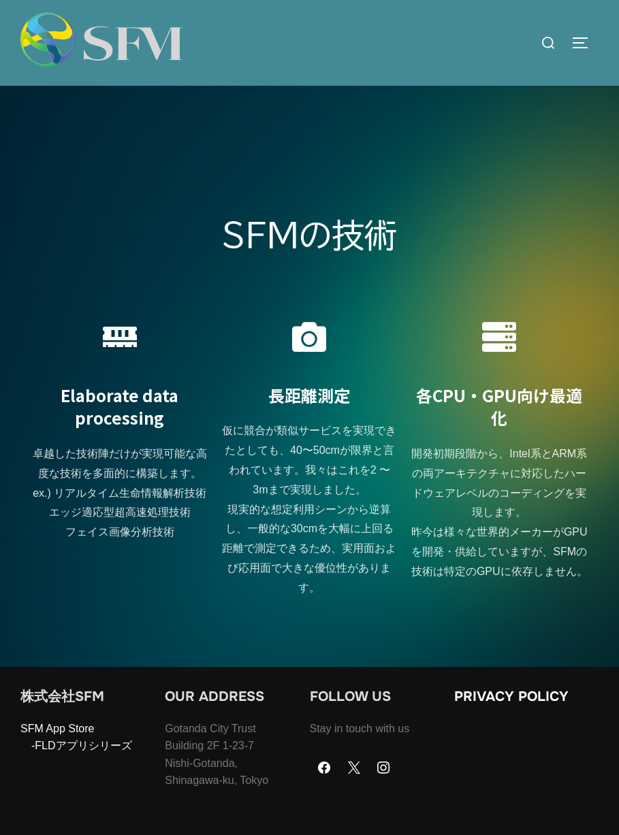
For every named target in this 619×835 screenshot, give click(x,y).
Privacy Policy (511, 723)
